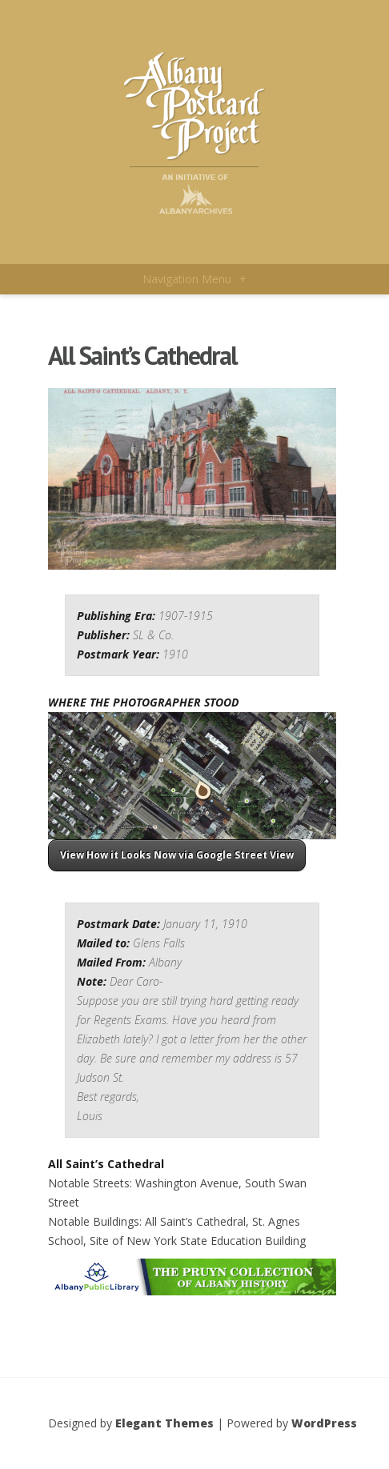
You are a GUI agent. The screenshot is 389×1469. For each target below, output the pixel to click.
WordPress (324, 1423)
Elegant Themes (164, 1423)
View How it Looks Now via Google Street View (177, 855)
